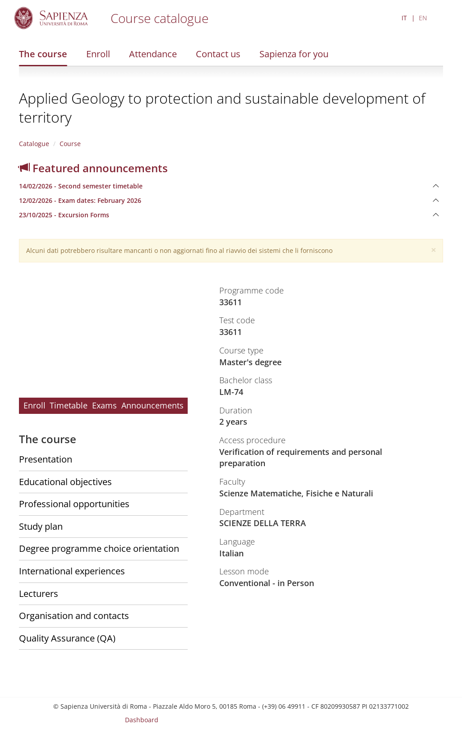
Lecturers (38, 593)
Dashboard (141, 719)
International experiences (72, 571)
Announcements (152, 405)
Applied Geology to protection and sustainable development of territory (222, 107)
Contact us (218, 54)
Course (70, 143)
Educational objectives (65, 482)
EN (423, 18)
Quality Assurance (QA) (67, 638)
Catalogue (34, 143)
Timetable (69, 405)
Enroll (98, 54)
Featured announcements (93, 167)
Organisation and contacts (74, 616)
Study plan (41, 526)
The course (43, 54)
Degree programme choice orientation (99, 548)
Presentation (45, 459)
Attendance (153, 54)
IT (404, 18)
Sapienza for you (293, 54)
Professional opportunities (74, 504)
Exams (104, 405)
